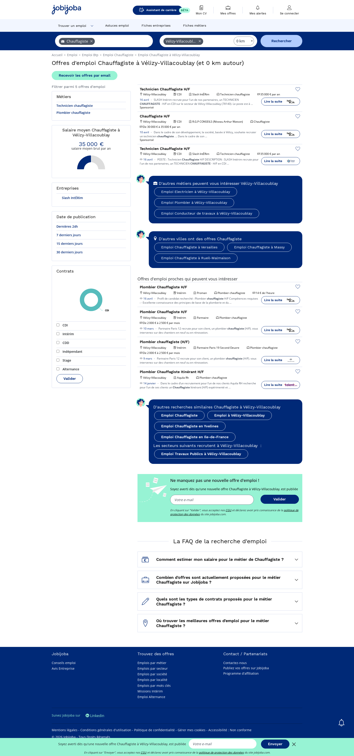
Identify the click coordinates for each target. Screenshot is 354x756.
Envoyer (275, 744)
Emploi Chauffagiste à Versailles (189, 247)
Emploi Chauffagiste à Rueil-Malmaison (196, 258)
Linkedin (95, 715)
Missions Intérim (150, 691)
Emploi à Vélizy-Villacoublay (239, 415)
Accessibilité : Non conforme (230, 730)
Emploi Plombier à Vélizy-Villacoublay (194, 202)
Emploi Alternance (151, 697)
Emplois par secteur (152, 668)
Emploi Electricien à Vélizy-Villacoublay (195, 192)
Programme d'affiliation (241, 673)
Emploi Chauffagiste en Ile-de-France (194, 437)
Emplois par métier (151, 663)
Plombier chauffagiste (73, 112)
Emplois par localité (152, 680)
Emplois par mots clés (154, 685)
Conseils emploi (64, 663)
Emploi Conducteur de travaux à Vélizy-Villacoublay (206, 213)
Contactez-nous (235, 663)
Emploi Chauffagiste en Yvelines (190, 426)
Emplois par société (152, 674)
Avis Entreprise (63, 668)
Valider (69, 378)
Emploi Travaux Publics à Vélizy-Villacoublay (201, 454)
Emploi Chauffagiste (179, 415)
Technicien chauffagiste (74, 105)
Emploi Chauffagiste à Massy (259, 247)
